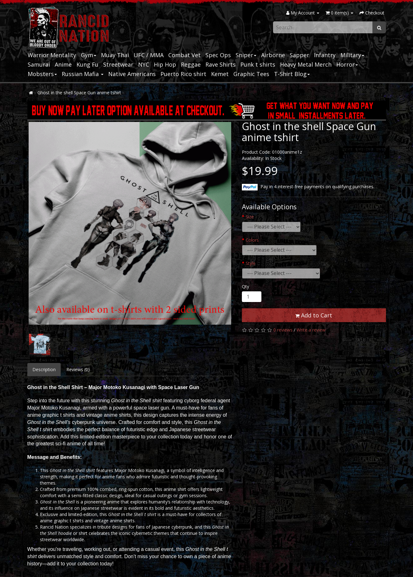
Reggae (191, 64)
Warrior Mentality (52, 55)
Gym (88, 55)
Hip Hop (165, 64)
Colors (252, 240)
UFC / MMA (149, 55)
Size (250, 217)
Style (250, 263)
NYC (143, 64)
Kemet (220, 74)
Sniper (246, 55)
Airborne (273, 55)
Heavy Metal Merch (306, 64)
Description (44, 369)
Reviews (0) (78, 369)
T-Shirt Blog (292, 74)
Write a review (311, 330)
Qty (245, 286)
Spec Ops (218, 55)
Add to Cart (313, 315)
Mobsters (42, 74)
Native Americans (132, 74)
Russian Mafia (82, 74)
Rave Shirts (220, 64)
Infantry (325, 55)
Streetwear (118, 64)
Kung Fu (87, 64)
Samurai (39, 64)
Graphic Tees (251, 74)
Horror (347, 64)
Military (352, 55)
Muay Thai (115, 55)
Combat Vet (184, 55)
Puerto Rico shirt (183, 74)
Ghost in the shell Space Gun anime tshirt (79, 93)
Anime (63, 64)
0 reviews (283, 330)
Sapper (299, 55)
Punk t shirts (257, 64)
